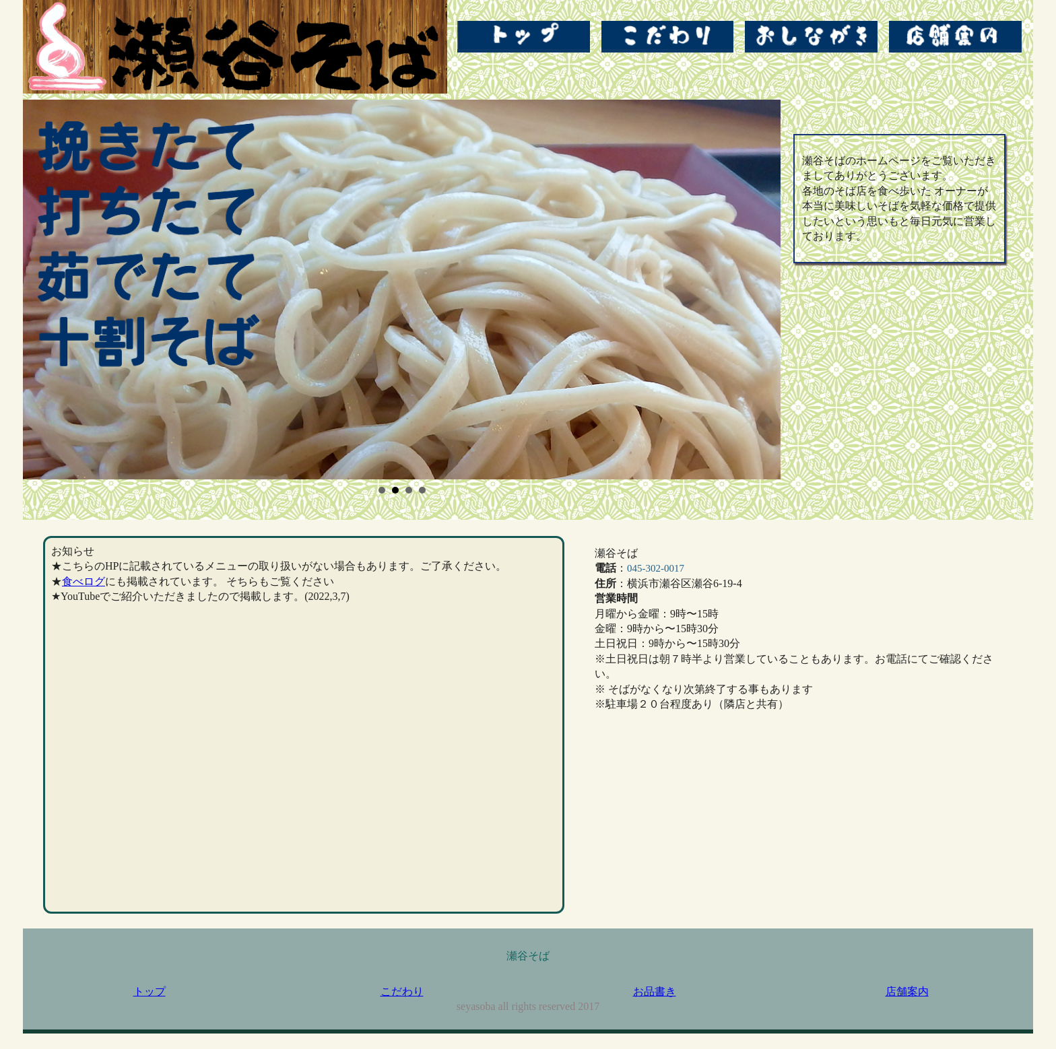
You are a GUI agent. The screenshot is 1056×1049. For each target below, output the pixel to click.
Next (763, 289)
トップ (149, 991)
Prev (40, 289)
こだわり (402, 991)
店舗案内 (907, 991)
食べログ (83, 581)
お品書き (654, 991)
